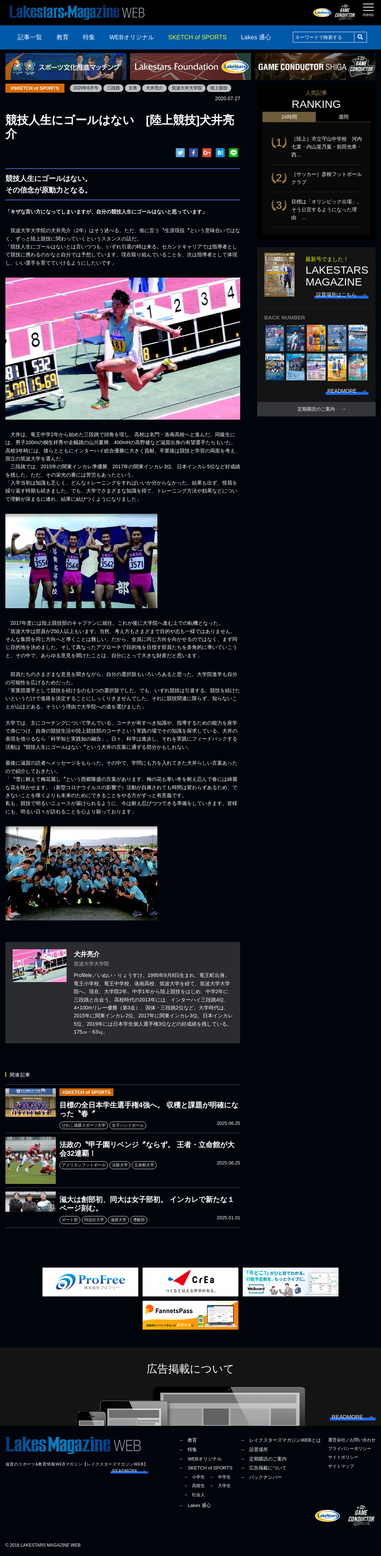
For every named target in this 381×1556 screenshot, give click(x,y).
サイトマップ (341, 1466)
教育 (63, 37)
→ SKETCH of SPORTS (205, 1468)
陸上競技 (219, 87)
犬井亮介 (154, 87)
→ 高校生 (194, 1485)
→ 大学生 (220, 1485)
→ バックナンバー (261, 1477)
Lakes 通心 (256, 37)
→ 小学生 (194, 1477)
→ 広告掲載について (263, 1468)
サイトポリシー (343, 1457)
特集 (89, 37)
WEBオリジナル (131, 37)
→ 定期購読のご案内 (263, 1459)
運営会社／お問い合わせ (352, 1439)
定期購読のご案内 (316, 409)
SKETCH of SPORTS (197, 37)
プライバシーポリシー (349, 1448)
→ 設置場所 (254, 1449)
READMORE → (129, 1470)
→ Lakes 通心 (194, 1505)
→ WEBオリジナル (200, 1459)
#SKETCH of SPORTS (35, 88)
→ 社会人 (194, 1494)
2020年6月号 (85, 87)
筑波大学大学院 (187, 87)
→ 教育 (187, 1440)
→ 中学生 (220, 1477)
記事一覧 (30, 37)
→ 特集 (187, 1449)
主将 (133, 87)
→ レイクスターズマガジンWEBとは (280, 1440)
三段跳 (113, 87)
